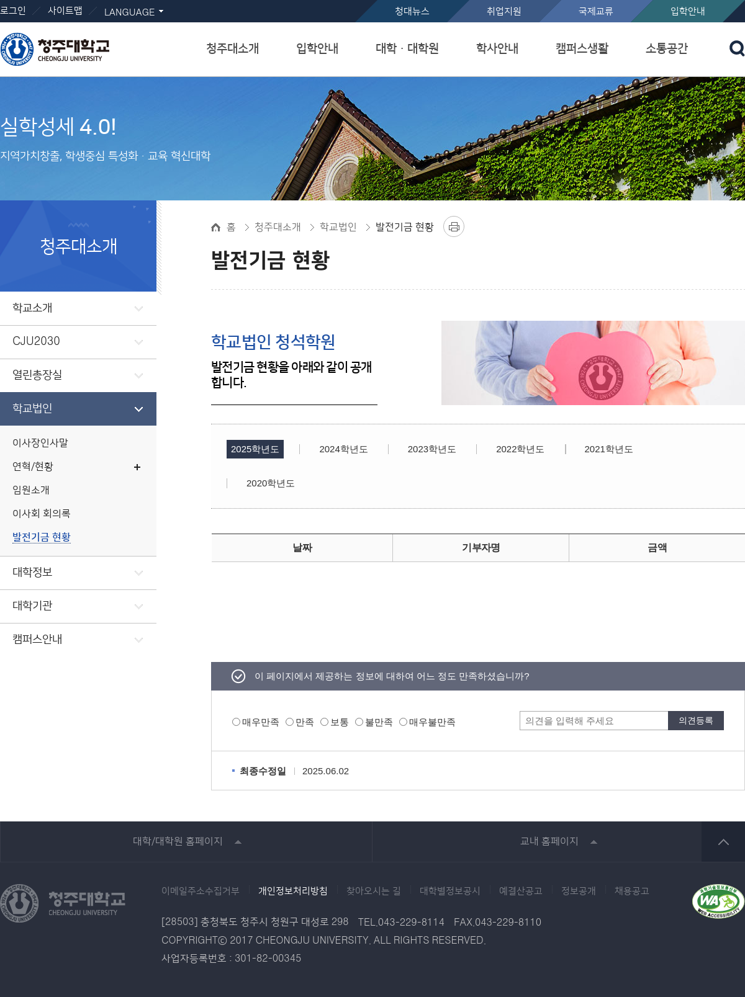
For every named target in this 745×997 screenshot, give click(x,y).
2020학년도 (270, 483)
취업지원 (504, 11)
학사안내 (497, 48)
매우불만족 (432, 722)
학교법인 (32, 409)
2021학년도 (609, 449)
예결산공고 (521, 891)
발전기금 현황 (41, 537)
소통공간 (667, 48)
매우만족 (260, 722)
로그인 (13, 11)
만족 (305, 722)
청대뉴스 (412, 11)
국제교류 (596, 11)
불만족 (379, 722)
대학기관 (32, 606)
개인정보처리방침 (293, 891)
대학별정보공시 (450, 891)
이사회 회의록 (41, 514)
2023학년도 (432, 449)
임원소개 (31, 490)
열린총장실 (37, 375)
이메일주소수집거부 (200, 891)
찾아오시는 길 (373, 891)
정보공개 (578, 891)
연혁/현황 (32, 467)
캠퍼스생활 (582, 48)
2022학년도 (520, 449)
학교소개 (32, 308)
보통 (339, 722)
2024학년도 (343, 449)
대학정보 (32, 572)
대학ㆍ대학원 (407, 48)
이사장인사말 (40, 443)
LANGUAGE (129, 12)
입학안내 (687, 11)
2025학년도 (255, 449)
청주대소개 (232, 48)
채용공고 (632, 891)
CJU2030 (36, 342)
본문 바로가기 (372, 0)
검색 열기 (737, 48)
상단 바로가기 (723, 841)
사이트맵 (65, 11)
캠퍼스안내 (37, 639)
